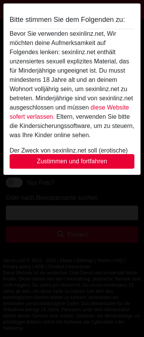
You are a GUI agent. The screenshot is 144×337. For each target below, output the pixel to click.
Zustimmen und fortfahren (72, 161)
